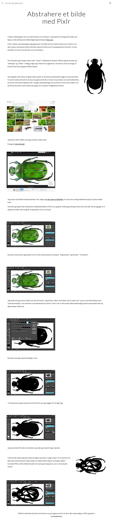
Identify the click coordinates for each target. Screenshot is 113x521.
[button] (2, 3)
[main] (56, 17)
